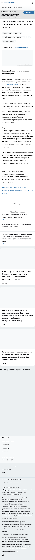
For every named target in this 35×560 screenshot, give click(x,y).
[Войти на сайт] (32, 2)
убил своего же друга (10, 84)
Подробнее (5, 531)
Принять (28, 12)
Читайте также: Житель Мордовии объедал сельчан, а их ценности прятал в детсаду (17, 190)
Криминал (7, 33)
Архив (3, 472)
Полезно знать (6, 451)
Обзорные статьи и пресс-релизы (10, 466)
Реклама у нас (18, 7)
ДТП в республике (6, 437)
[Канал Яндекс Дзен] (11, 459)
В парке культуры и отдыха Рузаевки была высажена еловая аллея (17, 226)
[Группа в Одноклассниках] (7, 459)
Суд (28, 37)
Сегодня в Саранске (6, 7)
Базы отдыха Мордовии (8, 441)
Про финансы (5, 448)
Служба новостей (21, 47)
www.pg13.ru (20, 479)
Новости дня (19, 37)
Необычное (7, 37)
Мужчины (17, 33)
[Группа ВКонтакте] (3, 459)
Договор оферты (6, 469)
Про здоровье (5, 444)
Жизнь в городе (9, 41)
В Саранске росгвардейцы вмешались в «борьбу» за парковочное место (17, 217)
